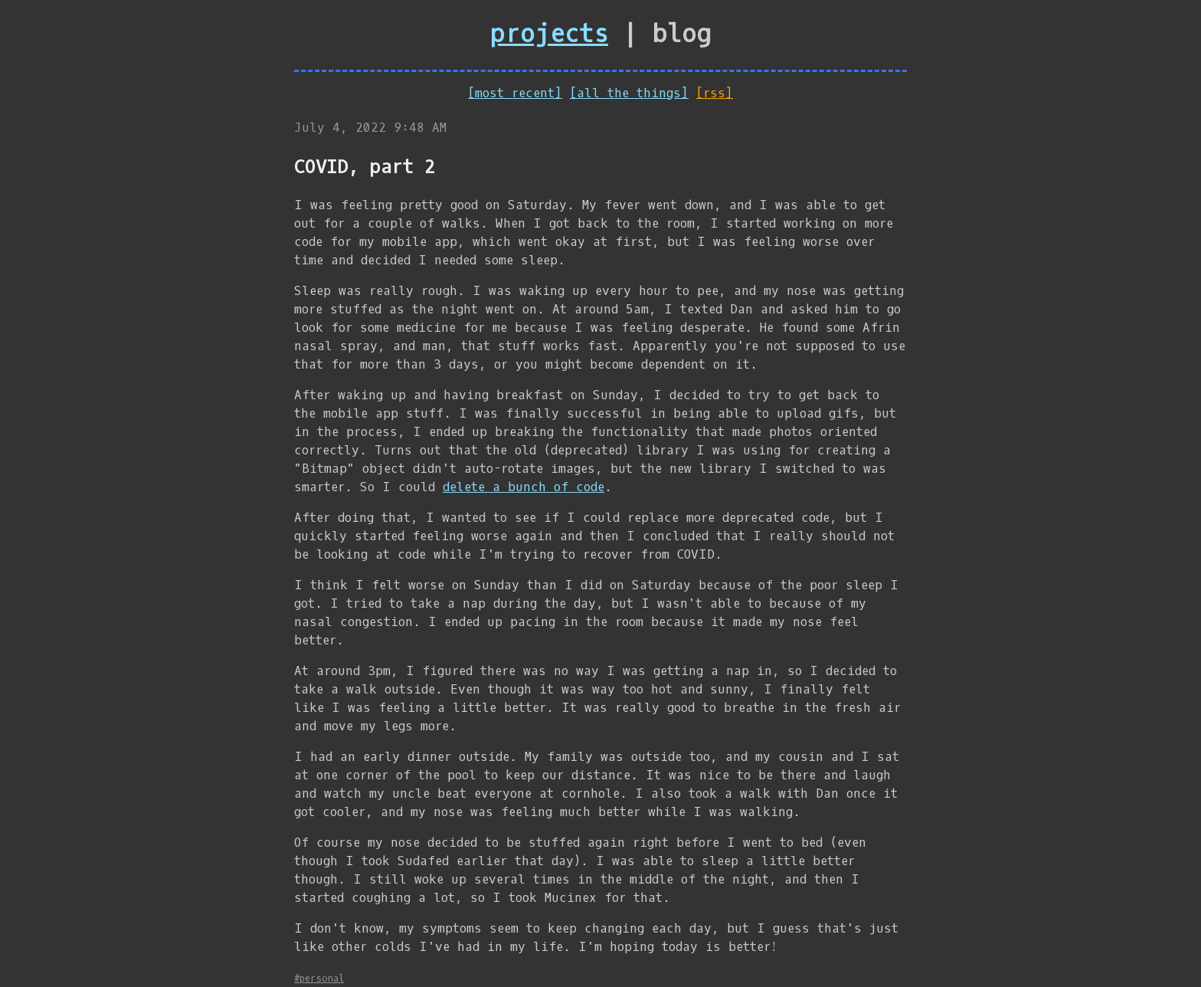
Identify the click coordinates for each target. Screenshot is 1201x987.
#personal (319, 978)
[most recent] (515, 93)
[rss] (714, 93)
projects (549, 34)
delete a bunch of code (523, 487)
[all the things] (629, 93)
